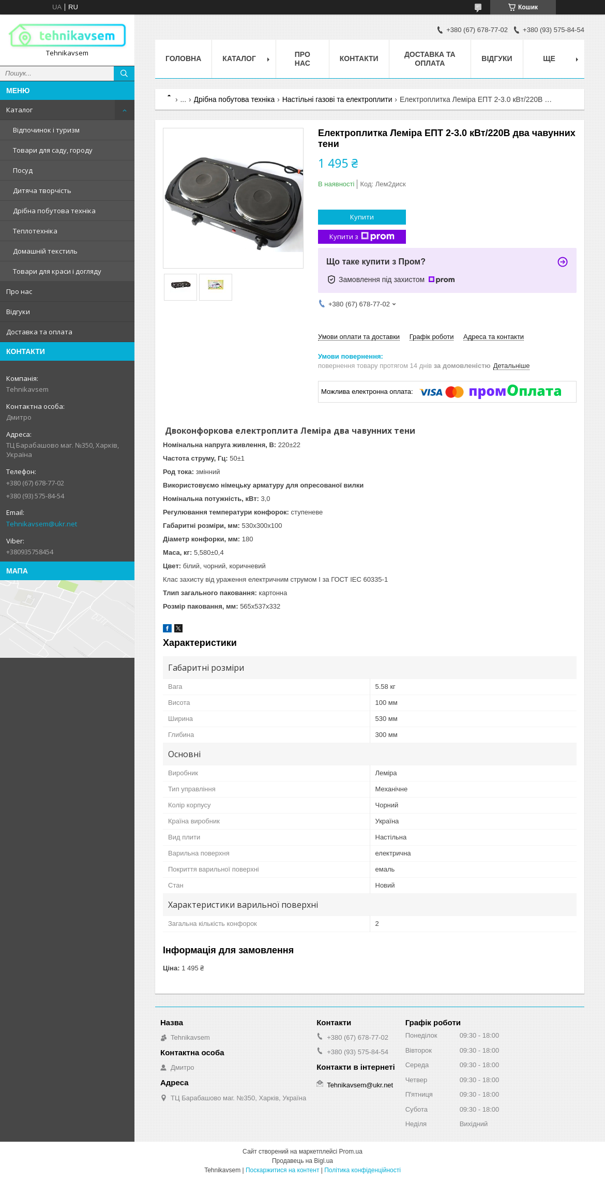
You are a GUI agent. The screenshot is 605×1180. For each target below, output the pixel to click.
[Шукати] (124, 73)
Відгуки (18, 311)
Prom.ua (350, 1151)
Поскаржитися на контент (282, 1170)
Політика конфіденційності (362, 1170)
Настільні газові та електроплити (337, 99)
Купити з (362, 237)
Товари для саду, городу (53, 150)
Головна (183, 58)
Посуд (23, 170)
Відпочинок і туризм (46, 130)
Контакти (359, 58)
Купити (362, 217)
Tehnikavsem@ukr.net (41, 523)
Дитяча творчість (42, 190)
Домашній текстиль (45, 251)
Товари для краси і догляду (57, 271)
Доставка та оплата (39, 331)
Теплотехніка (35, 230)
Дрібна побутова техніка (54, 210)
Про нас (19, 291)
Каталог (19, 109)
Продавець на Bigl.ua (302, 1160)
